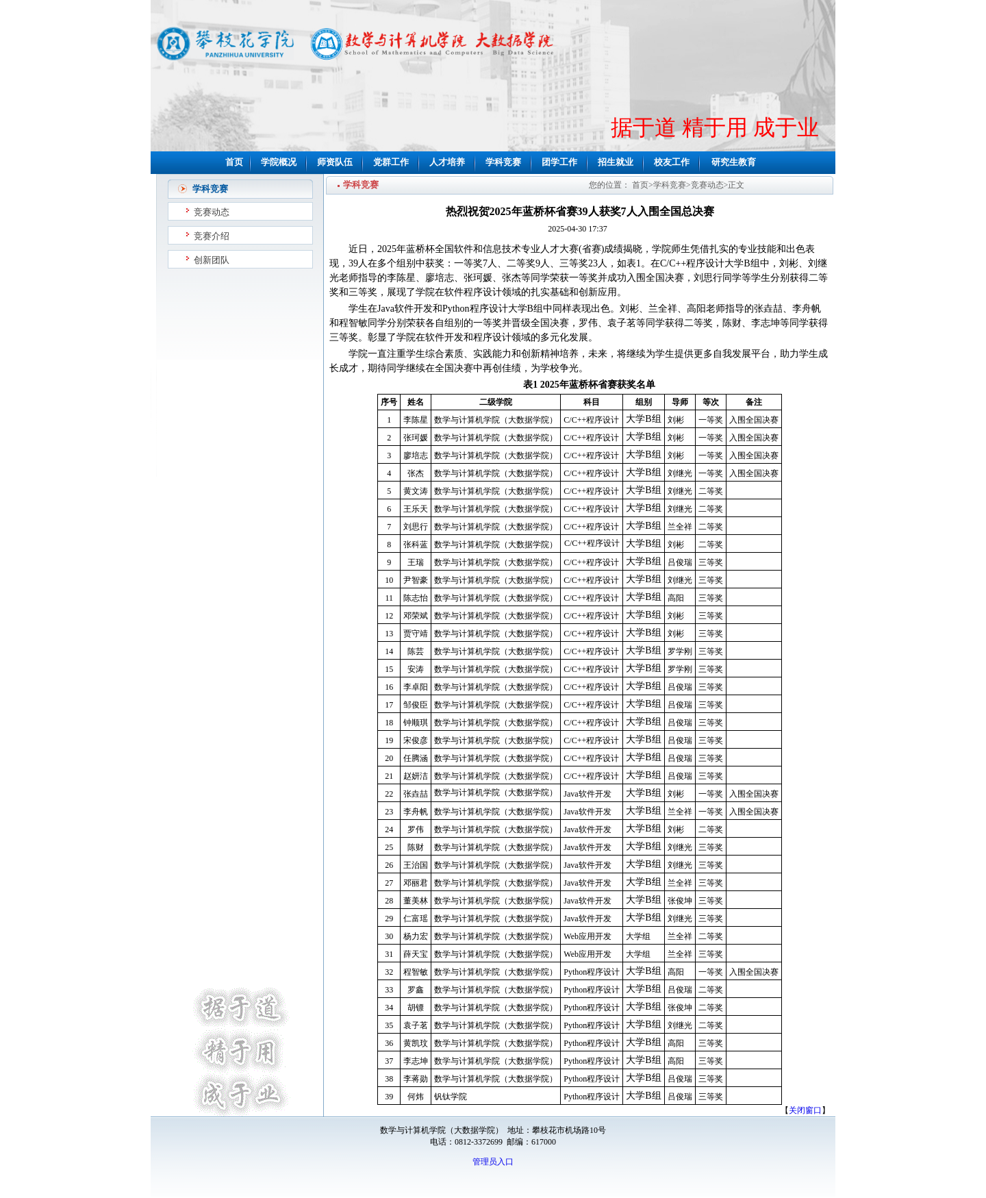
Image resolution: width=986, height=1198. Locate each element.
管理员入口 (493, 1161)
